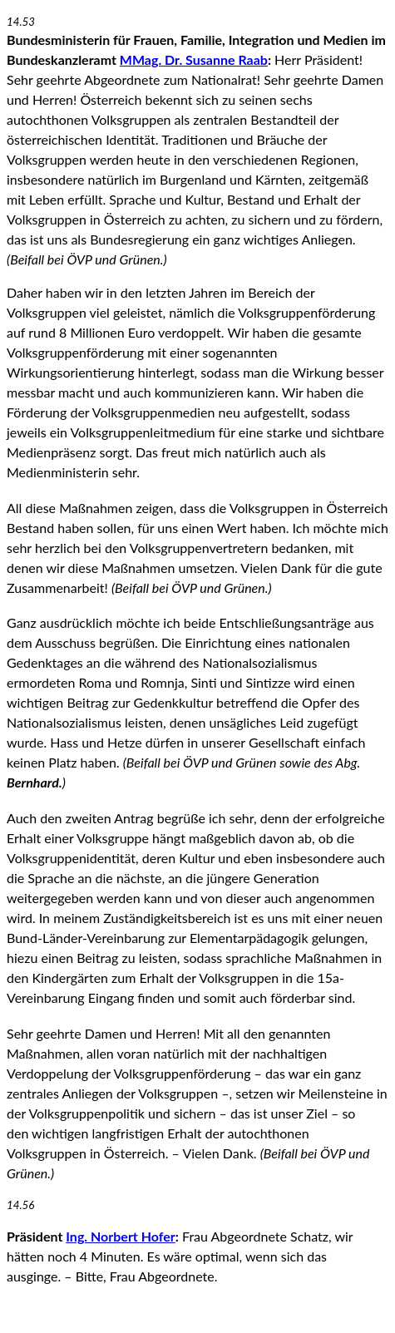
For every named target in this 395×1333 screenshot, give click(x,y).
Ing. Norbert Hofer (120, 1236)
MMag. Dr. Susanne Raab (194, 59)
